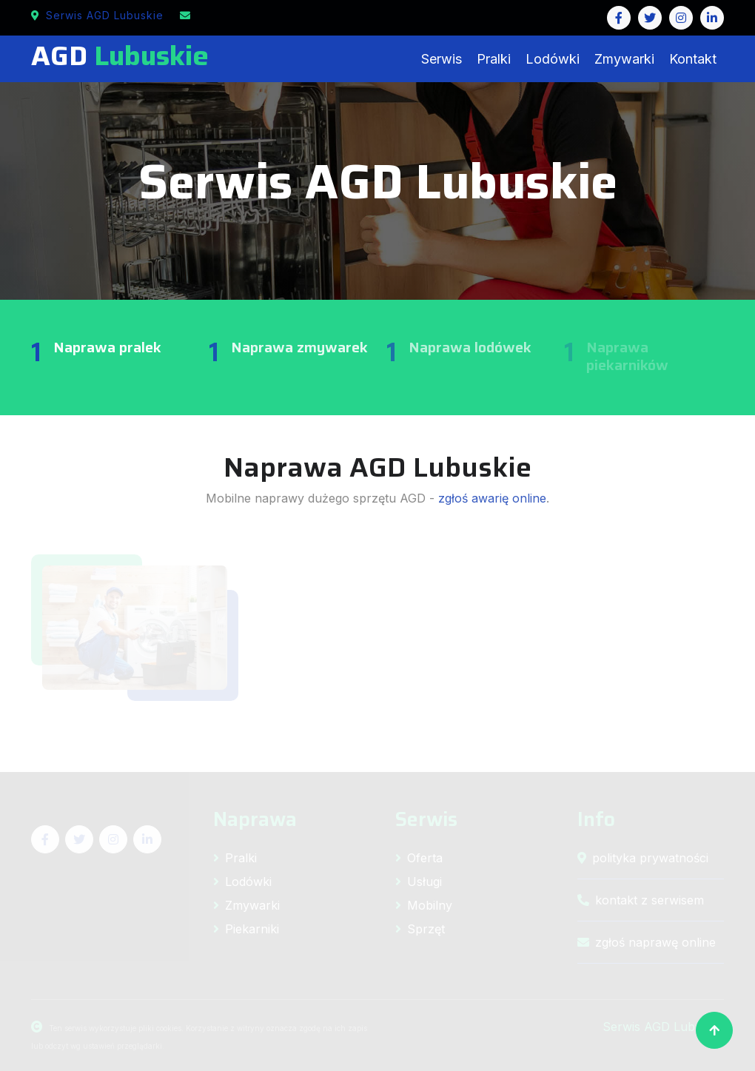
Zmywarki (624, 59)
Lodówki (553, 59)
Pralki (494, 59)
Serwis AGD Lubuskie (97, 15)
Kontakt (693, 59)
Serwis (441, 59)
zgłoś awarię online (492, 498)
